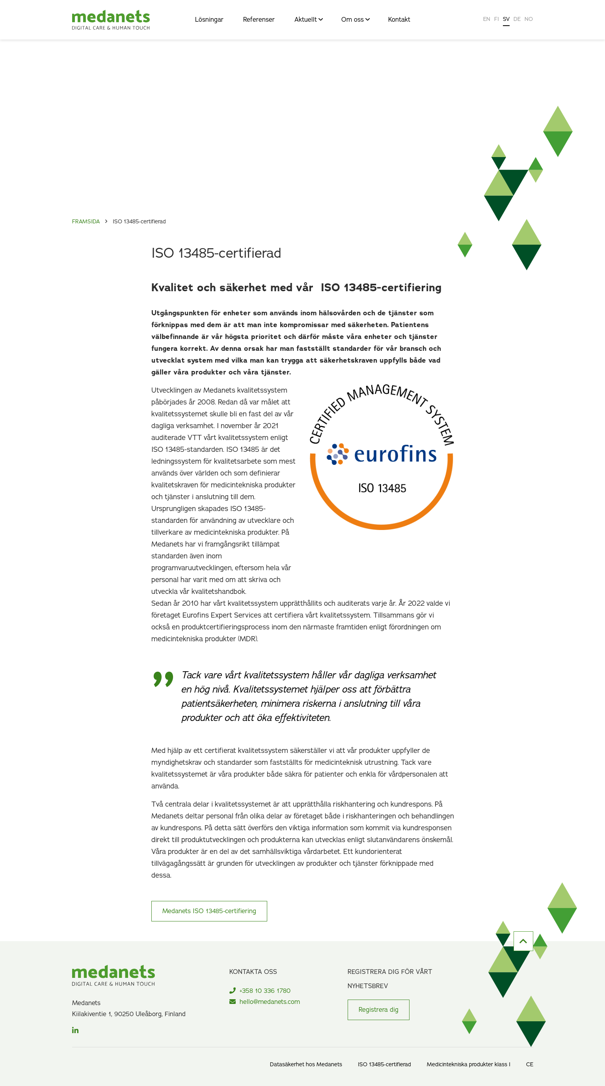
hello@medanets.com (264, 1002)
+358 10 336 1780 (259, 991)
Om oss (355, 20)
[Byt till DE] (517, 19)
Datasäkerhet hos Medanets (306, 1064)
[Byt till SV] (506, 19)
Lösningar (209, 20)
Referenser (259, 20)
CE (529, 1064)
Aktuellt (308, 20)
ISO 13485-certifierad (384, 1064)
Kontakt (399, 20)
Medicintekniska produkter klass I (468, 1064)
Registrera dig (378, 1009)
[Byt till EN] (486, 19)
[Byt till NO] (529, 19)
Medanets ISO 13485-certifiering (209, 911)
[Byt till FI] (496, 19)
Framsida (86, 221)
